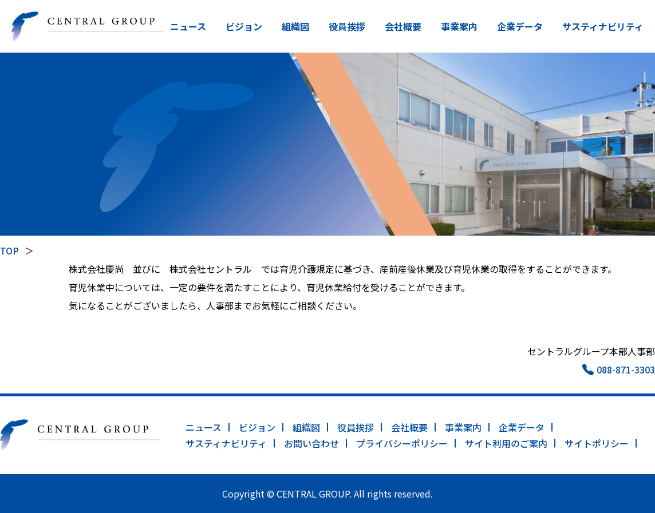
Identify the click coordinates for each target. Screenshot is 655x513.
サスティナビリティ (603, 26)
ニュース (188, 26)
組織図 (295, 26)
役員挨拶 (347, 26)
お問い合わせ (311, 443)
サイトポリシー (597, 443)
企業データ (520, 26)
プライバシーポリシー (402, 443)
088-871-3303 (626, 369)
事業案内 (459, 26)
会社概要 (403, 26)
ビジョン (244, 26)
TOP (9, 250)
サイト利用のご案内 (506, 443)
